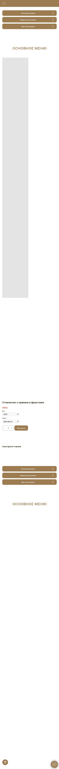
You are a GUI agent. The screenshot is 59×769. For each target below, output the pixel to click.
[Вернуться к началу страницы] (5, 762)
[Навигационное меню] (4, 3)
